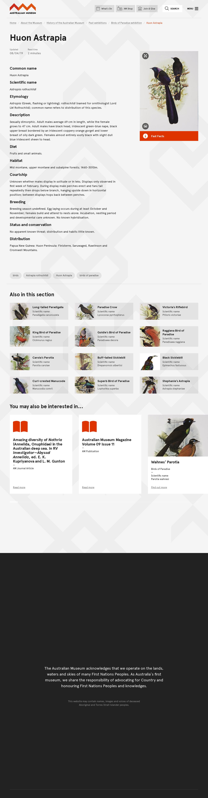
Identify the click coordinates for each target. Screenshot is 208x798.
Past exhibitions (98, 22)
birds (16, 275)
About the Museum (31, 22)
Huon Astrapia (64, 275)
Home (13, 22)
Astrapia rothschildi (37, 275)
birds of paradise (89, 275)
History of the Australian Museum (65, 22)
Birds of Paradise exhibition (126, 22)
